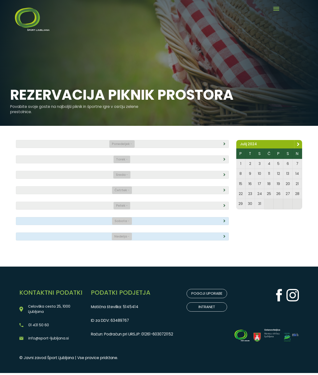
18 (269, 185)
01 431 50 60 (39, 326)
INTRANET (207, 307)
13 (287, 174)
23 (250, 195)
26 (278, 195)
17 (259, 185)
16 (250, 185)
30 (250, 205)
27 (287, 195)
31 (259, 205)
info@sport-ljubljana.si (48, 339)
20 (287, 185)
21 (297, 185)
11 (269, 174)
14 (297, 174)
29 (240, 205)
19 (278, 185)
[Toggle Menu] (276, 8)
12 (278, 174)
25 (269, 195)
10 (259, 174)
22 (240, 195)
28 (297, 195)
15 (240, 185)
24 (259, 195)
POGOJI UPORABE (207, 293)
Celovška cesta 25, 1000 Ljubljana (50, 309)
